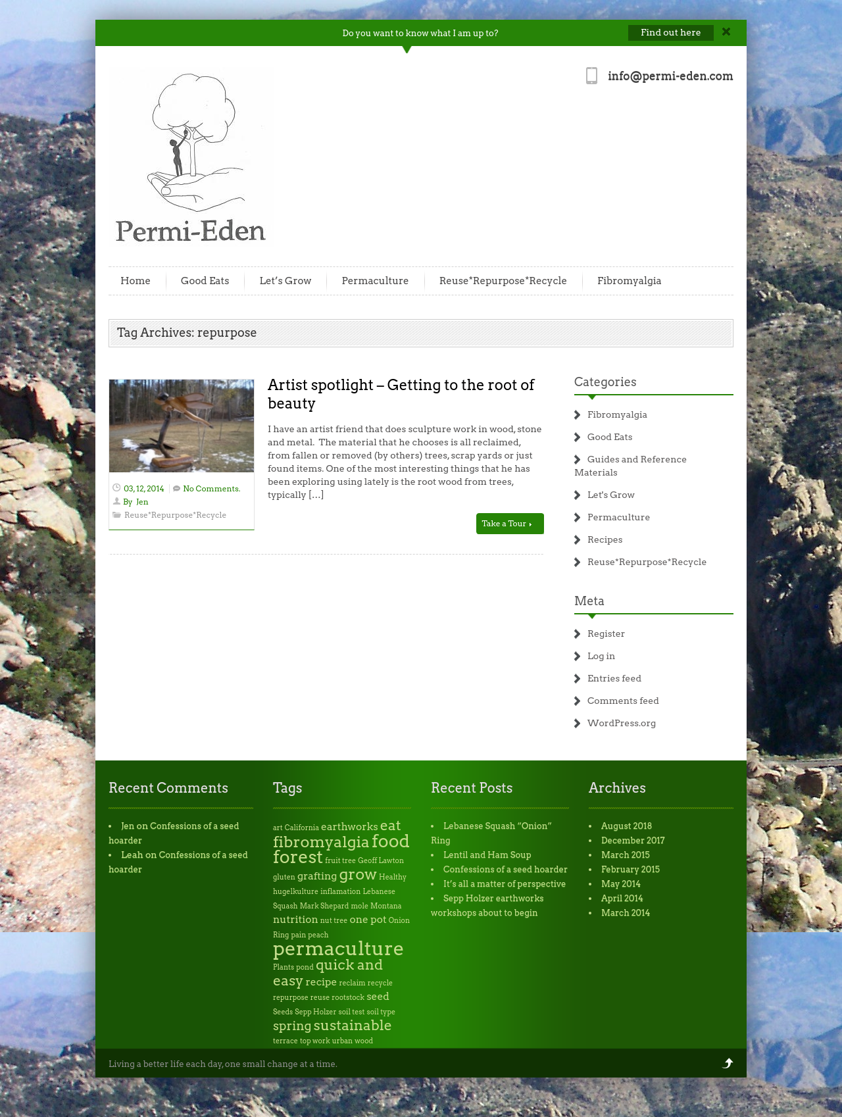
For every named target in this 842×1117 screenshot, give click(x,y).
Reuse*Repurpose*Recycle (503, 281)
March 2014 (625, 913)
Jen (142, 502)
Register (606, 633)
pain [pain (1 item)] (298, 935)
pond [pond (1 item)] (305, 967)
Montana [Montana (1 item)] (386, 906)
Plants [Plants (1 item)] (283, 967)
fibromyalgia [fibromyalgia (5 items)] (321, 841)
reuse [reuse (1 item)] (320, 997)
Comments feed (623, 700)
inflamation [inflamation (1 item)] (340, 891)
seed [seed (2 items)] (377, 996)
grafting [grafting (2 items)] (317, 876)
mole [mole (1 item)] (359, 906)
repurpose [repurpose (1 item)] (291, 997)
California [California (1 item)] (302, 828)
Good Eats (205, 281)
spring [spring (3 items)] (292, 1025)
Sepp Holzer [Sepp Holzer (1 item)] (315, 1012)
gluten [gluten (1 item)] (284, 877)
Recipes (605, 539)
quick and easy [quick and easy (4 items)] (328, 972)
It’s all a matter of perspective (504, 884)
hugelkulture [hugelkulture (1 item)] (295, 891)
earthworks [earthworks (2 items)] (349, 826)
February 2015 (630, 869)
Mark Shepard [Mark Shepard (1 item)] (324, 906)
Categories (605, 382)
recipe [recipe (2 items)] (321, 982)
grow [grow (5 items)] (358, 873)
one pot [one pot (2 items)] (367, 919)
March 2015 (625, 855)
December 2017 (633, 840)
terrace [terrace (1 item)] (285, 1041)
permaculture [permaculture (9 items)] (339, 948)
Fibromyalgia (629, 281)
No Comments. (211, 488)
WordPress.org (621, 723)
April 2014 (622, 898)
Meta (589, 601)
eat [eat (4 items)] (390, 825)
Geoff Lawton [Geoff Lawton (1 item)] (381, 860)
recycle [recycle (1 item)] (380, 983)
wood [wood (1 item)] (364, 1041)
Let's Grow (611, 494)
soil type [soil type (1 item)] (381, 1012)
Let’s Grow (285, 281)
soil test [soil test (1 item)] (352, 1012)
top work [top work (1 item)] (315, 1041)
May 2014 (621, 884)
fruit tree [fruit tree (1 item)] (340, 860)
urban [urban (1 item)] (342, 1041)
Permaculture (375, 281)
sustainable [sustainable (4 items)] (353, 1025)
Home (135, 281)
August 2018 (627, 826)
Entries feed (614, 678)
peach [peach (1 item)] (318, 935)
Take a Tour (507, 523)
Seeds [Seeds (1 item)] (283, 1012)
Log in (601, 656)
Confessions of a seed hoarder (505, 869)
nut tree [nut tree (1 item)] (334, 920)
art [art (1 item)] (278, 828)
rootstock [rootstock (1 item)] (348, 997)
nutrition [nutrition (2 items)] (295, 919)
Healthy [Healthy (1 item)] (393, 877)
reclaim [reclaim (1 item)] (352, 983)
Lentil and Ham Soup (487, 855)
